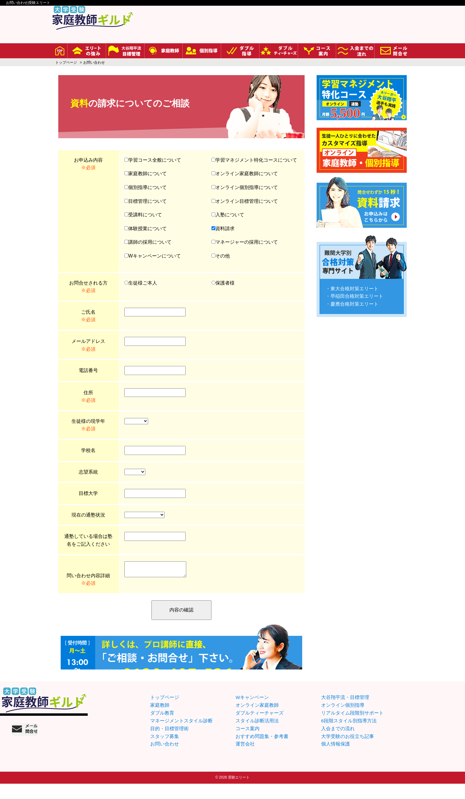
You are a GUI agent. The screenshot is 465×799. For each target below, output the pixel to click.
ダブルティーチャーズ (260, 728)
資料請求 (223, 228)
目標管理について (145, 201)
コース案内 (248, 743)
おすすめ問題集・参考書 (262, 751)
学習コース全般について (152, 160)
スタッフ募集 (164, 751)
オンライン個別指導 (342, 720)
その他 (220, 255)
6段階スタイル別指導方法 (349, 736)
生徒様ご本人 (140, 282)
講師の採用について (148, 242)
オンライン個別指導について (244, 187)
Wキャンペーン (252, 712)
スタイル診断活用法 (257, 736)
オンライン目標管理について (244, 201)
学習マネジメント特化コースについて (254, 160)
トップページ (66, 62)
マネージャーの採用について (244, 242)
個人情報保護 (335, 759)
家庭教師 (159, 720)
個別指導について (145, 187)
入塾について (227, 214)
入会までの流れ (338, 743)
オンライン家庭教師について (244, 173)
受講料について (143, 214)
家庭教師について (145, 173)
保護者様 (223, 282)
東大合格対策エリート (354, 283)
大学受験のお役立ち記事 (347, 751)
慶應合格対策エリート (354, 298)
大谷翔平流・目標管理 (345, 712)
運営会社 (245, 759)
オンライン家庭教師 (257, 720)
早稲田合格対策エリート (356, 290)
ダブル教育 (162, 728)
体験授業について (145, 228)
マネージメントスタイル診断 (181, 736)
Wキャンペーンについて (152, 255)
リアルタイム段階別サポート (352, 728)
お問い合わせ (164, 759)
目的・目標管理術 (169, 743)
